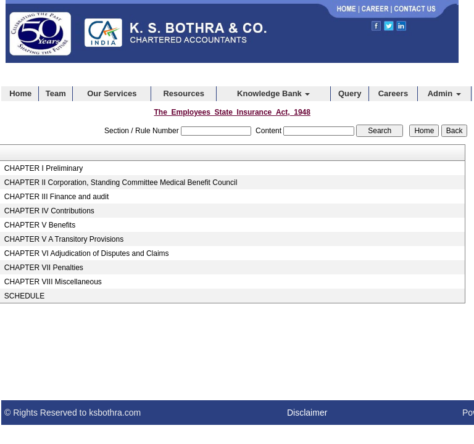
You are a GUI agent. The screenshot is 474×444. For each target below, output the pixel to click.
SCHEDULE (24, 296)
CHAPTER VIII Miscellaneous (53, 282)
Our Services (111, 93)
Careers (393, 93)
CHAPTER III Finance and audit (56, 196)
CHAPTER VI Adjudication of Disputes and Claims (86, 253)
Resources (183, 93)
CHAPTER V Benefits (39, 225)
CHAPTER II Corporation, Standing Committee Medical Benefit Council (121, 182)
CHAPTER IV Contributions (49, 211)
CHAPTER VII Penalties (43, 267)
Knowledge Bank (273, 93)
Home (20, 93)
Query (350, 93)
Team (56, 93)
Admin (444, 93)
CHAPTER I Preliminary (43, 168)
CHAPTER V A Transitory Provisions (63, 239)
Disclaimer (307, 412)
